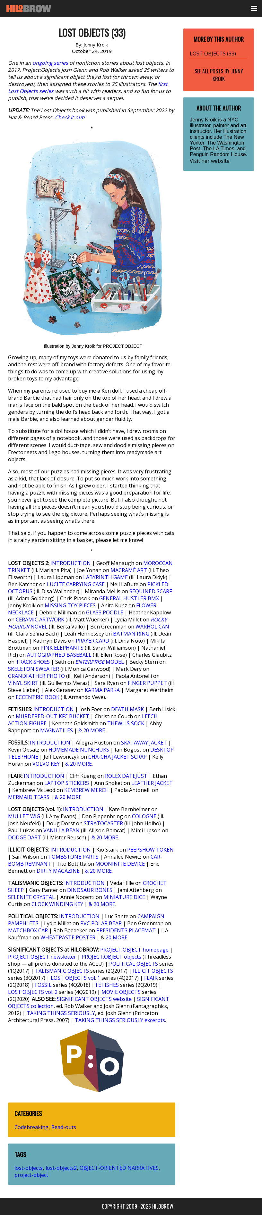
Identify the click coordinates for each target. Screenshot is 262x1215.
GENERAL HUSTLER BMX (129, 598)
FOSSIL (43, 984)
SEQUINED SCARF (150, 591)
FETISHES (107, 984)
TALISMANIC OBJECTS (62, 970)
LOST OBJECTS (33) (213, 53)
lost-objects (28, 1167)
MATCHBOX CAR (28, 930)
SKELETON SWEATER (33, 668)
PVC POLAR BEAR (101, 923)
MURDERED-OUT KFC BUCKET (52, 716)
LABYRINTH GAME (105, 577)
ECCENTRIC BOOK (37, 697)
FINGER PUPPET (147, 683)
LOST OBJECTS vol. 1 (75, 977)
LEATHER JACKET (152, 782)
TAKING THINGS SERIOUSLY (61, 1013)
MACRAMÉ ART (128, 570)
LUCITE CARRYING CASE (76, 584)
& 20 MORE (91, 730)
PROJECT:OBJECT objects (111, 956)
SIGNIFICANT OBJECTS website (94, 999)
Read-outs (63, 1127)
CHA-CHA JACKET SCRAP (117, 756)
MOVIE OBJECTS (121, 991)
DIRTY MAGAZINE (58, 870)
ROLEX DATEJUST (126, 775)
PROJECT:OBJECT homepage (134, 949)
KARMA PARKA (102, 690)
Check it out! (70, 117)
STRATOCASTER (103, 823)
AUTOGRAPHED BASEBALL (59, 654)
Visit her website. (210, 160)
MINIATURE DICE (124, 897)
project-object (31, 1174)
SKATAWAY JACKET (144, 742)
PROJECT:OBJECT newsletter (42, 956)
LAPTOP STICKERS (66, 782)
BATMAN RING (131, 633)
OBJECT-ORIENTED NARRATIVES (119, 1167)
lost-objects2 (61, 1167)
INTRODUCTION (70, 563)
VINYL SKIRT (23, 683)
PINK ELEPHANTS (61, 647)
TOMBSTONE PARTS (73, 856)
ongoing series (50, 62)
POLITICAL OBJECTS (133, 963)
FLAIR (151, 977)
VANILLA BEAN (61, 830)
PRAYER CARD (92, 640)
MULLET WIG (24, 816)
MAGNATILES (56, 730)
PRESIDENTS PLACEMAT (126, 930)
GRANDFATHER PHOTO (36, 675)
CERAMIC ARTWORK (40, 619)
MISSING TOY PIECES (70, 605)
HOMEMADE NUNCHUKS (78, 749)
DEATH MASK (127, 709)
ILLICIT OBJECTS (153, 970)
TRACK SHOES (33, 661)
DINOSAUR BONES (89, 890)
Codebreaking (31, 1127)
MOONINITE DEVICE (120, 863)
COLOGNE (144, 816)
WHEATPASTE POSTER (67, 937)
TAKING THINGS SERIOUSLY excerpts (120, 1020)
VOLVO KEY (46, 763)
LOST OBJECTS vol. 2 (32, 991)
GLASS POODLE (104, 612)
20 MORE (116, 937)
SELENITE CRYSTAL (31, 897)
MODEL (99, 661)
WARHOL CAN (152, 626)
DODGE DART (24, 837)
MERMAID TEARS (28, 797)
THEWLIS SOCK (125, 723)
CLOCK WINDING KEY (57, 904)
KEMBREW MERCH (86, 790)
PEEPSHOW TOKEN (150, 849)
